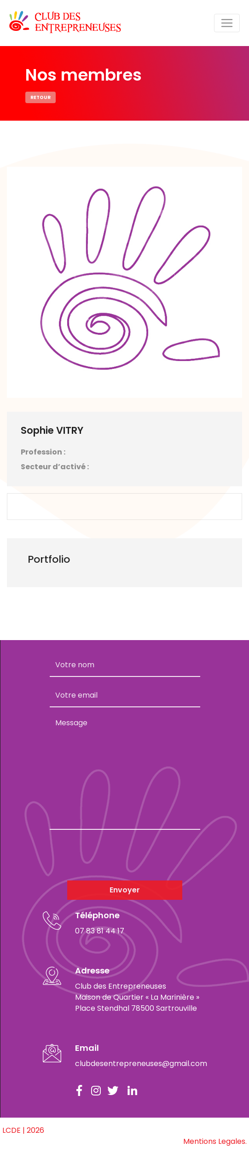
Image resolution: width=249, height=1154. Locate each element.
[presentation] (120, 855)
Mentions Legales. (215, 1141)
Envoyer (125, 890)
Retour (40, 97)
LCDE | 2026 (23, 1130)
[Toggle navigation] (227, 23)
